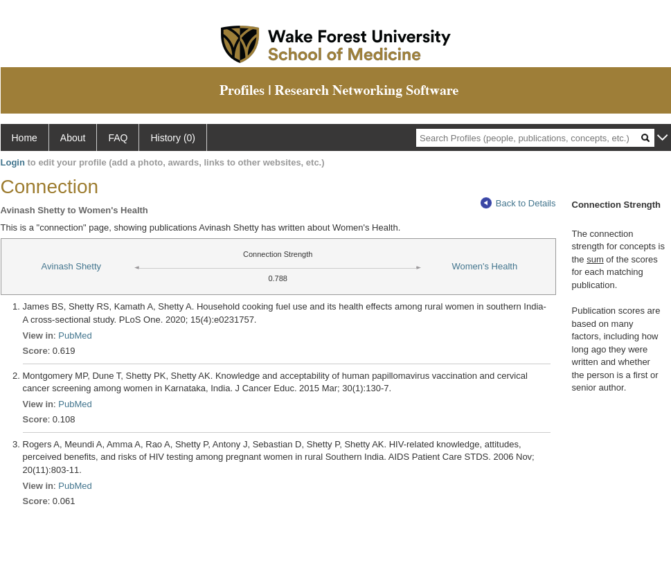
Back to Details (518, 203)
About (73, 137)
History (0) (172, 137)
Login (13, 162)
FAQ (117, 137)
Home (24, 137)
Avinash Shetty (71, 266)
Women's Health (484, 266)
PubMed (74, 335)
